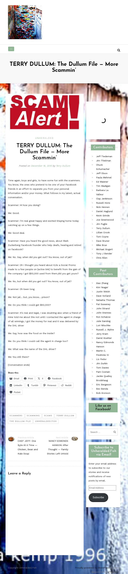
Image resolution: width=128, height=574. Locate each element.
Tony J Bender (104, 253)
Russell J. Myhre (105, 329)
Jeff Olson (102, 173)
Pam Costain (103, 372)
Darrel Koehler (104, 338)
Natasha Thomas (105, 300)
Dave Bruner (102, 241)
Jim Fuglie (101, 224)
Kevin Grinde (103, 215)
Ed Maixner (102, 181)
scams (48, 416)
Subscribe (98, 497)
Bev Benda (102, 388)
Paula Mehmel (104, 177)
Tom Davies (102, 367)
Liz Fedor (101, 359)
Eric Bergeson (103, 384)
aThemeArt (114, 572)
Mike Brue (101, 245)
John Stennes (103, 312)
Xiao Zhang (102, 283)
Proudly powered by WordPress (92, 567)
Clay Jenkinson (104, 198)
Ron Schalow (103, 317)
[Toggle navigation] (11, 49)
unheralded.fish (46, 421)
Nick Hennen (103, 207)
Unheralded (44, 138)
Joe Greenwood (105, 219)
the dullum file (20, 421)
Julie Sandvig (103, 321)
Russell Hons (103, 203)
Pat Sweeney (103, 304)
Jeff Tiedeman (104, 156)
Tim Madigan (103, 186)
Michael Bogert (104, 249)
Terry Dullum (63, 165)
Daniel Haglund (104, 211)
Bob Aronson (103, 393)
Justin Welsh (103, 291)
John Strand (103, 308)
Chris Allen (101, 257)
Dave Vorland (103, 295)
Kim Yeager (102, 287)
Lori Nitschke (103, 325)
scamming (33, 416)
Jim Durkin (102, 363)
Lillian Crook (103, 232)
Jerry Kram (102, 334)
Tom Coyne (102, 236)
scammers (16, 416)
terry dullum (65, 416)
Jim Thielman (103, 160)
